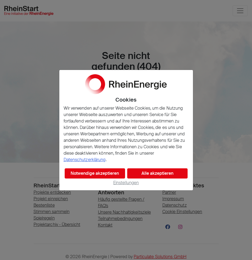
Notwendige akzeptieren (95, 173)
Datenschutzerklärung (85, 159)
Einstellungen (126, 182)
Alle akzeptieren (157, 173)
